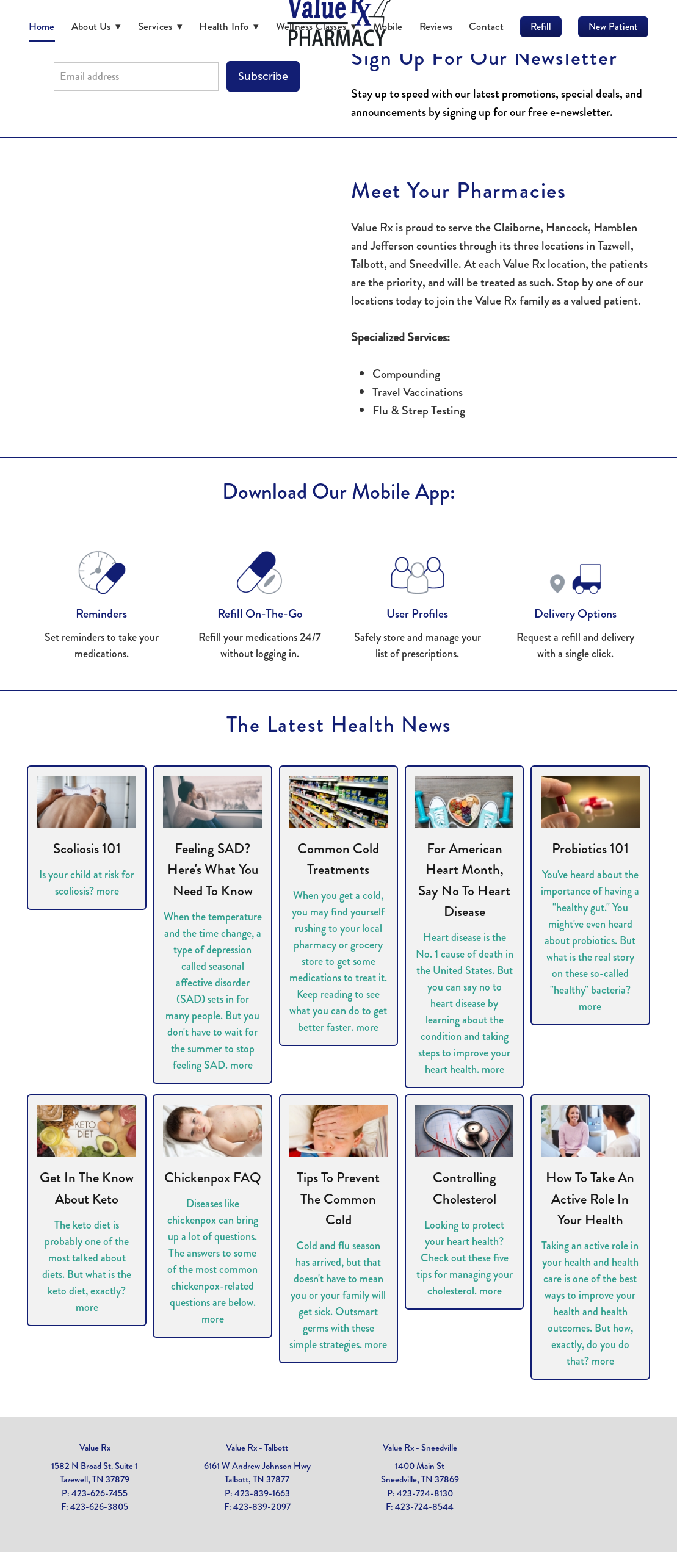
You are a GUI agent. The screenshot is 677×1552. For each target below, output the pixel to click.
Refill (540, 27)
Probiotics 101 (590, 849)
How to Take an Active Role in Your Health (590, 1199)
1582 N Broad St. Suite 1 (94, 1466)
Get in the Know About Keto (87, 1188)
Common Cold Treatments (338, 859)
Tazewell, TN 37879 (94, 1479)
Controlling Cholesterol (464, 1188)
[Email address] (136, 76)
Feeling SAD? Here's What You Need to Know (212, 870)
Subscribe (263, 76)
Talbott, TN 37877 (257, 1479)
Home (42, 26)
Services (160, 26)
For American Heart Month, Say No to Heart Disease (464, 880)
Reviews (436, 26)
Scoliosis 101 (87, 849)
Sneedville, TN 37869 (420, 1479)
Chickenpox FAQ (212, 1178)
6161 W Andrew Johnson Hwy (257, 1466)
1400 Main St (419, 1466)
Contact (486, 26)
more (107, 891)
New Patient (613, 27)
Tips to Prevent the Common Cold (338, 1199)
